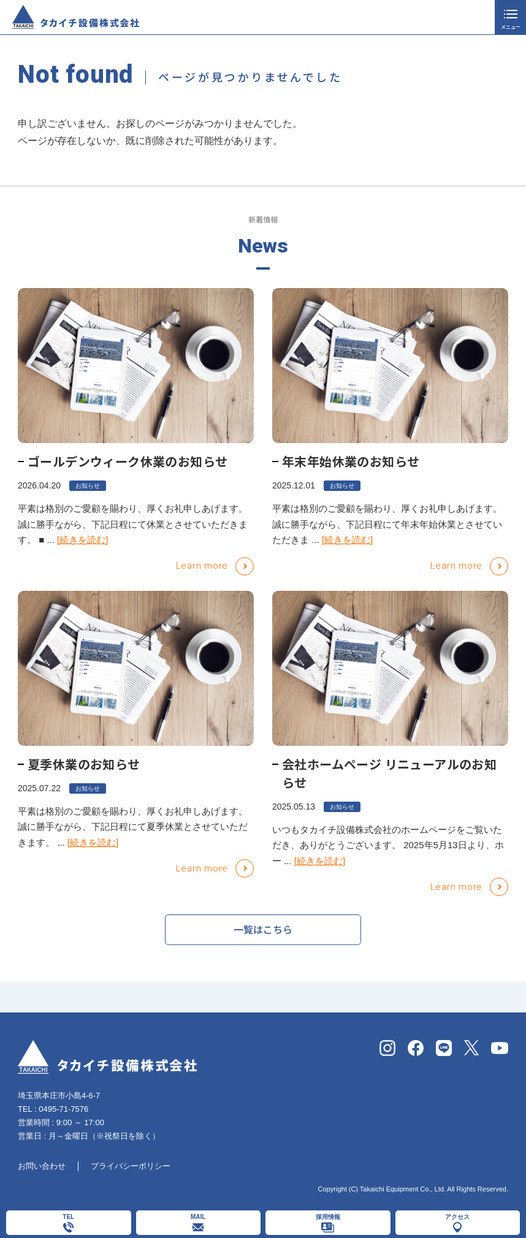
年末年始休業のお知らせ (350, 461)
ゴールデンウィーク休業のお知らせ (127, 461)
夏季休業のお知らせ (84, 764)
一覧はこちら (263, 934)
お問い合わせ (42, 1166)
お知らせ (87, 485)
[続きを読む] (82, 539)
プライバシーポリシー (130, 1166)
